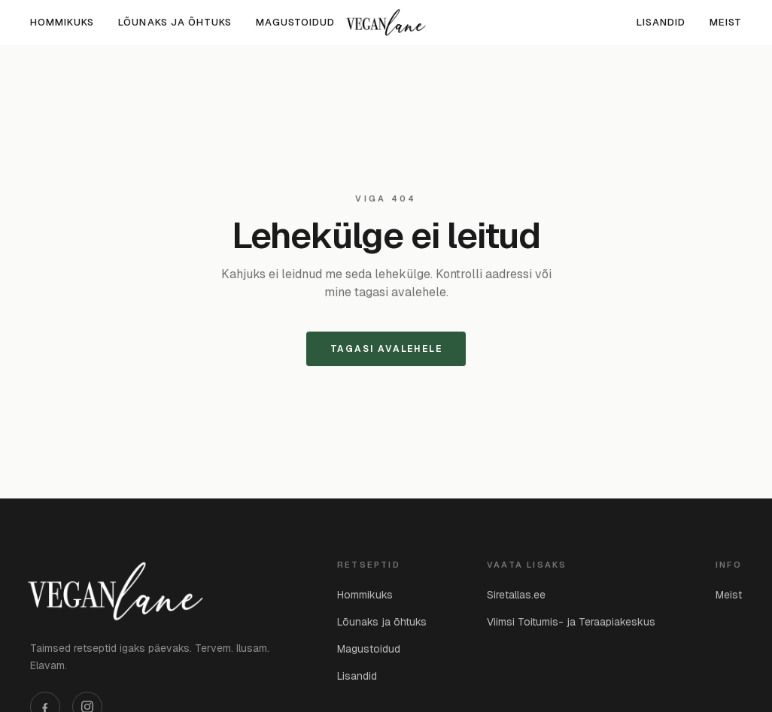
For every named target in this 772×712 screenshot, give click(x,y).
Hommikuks (62, 22)
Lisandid (661, 22)
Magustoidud (295, 22)
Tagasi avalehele (386, 349)
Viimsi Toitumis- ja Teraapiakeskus (571, 622)
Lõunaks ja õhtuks (175, 22)
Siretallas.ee (516, 594)
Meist (726, 22)
